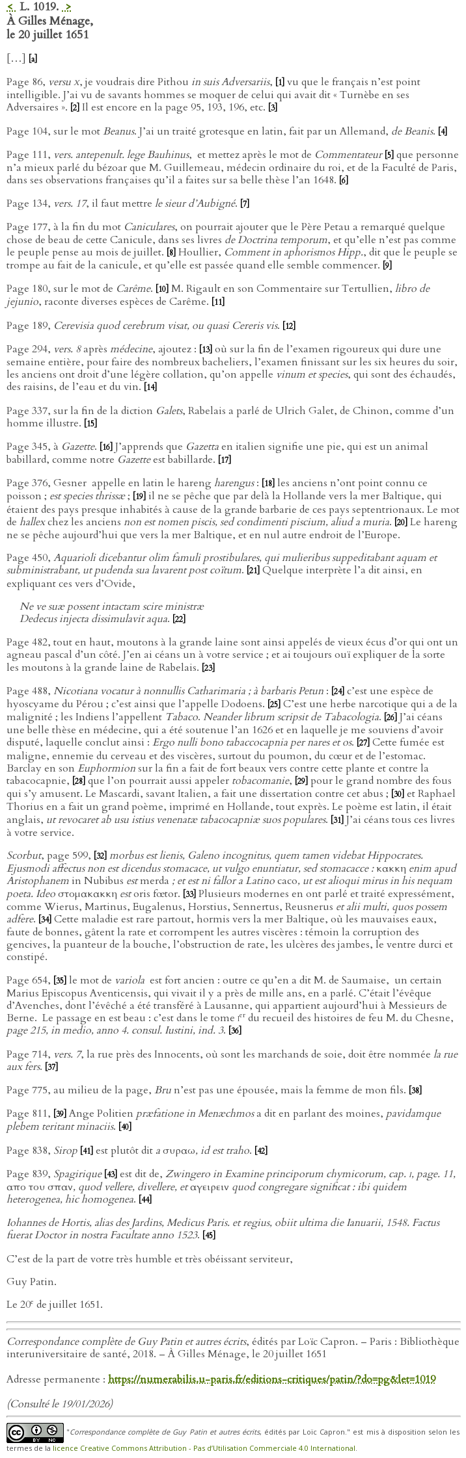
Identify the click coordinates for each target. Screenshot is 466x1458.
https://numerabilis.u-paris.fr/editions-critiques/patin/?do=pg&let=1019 (271, 1379)
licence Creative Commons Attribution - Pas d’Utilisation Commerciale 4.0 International (204, 1448)
